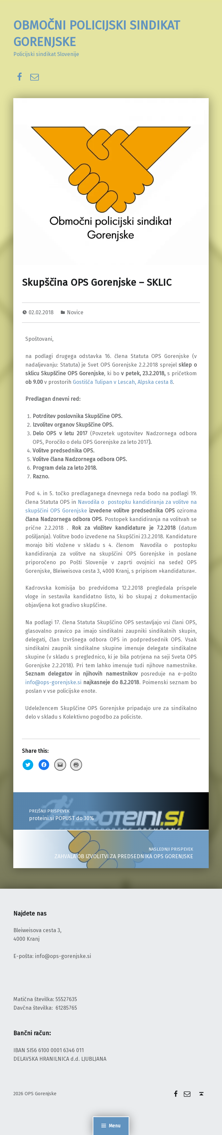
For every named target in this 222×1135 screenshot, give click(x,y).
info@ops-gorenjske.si (53, 682)
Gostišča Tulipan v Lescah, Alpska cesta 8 (123, 382)
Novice (75, 312)
